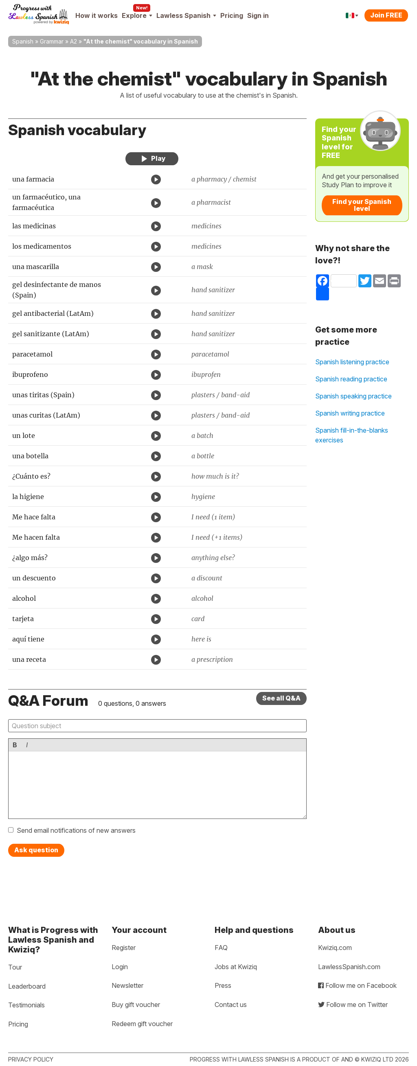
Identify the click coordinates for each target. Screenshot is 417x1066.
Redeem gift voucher (142, 1024)
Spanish (22, 41)
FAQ (221, 947)
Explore (137, 15)
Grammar (52, 41)
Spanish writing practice (350, 413)
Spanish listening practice (352, 362)
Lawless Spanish (186, 15)
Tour (15, 967)
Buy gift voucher (136, 1004)
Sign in (258, 15)
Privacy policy (30, 1059)
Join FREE (386, 15)
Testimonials (26, 1005)
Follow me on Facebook (357, 985)
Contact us (231, 1004)
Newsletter (127, 985)
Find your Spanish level (361, 205)
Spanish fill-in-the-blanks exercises (351, 435)
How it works (96, 15)
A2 (73, 41)
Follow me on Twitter (353, 1004)
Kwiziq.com (335, 947)
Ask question (36, 850)
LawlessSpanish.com (349, 967)
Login (120, 967)
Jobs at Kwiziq (236, 967)
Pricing (231, 15)
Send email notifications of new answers (76, 830)
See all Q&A (281, 698)
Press (223, 985)
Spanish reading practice (351, 379)
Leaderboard (27, 986)
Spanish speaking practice (353, 396)
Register (124, 947)
